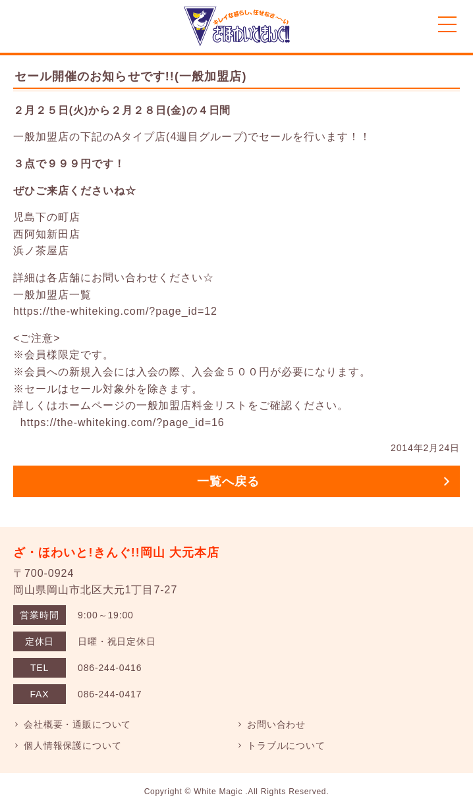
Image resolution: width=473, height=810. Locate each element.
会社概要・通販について (77, 724)
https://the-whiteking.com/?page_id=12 (115, 311)
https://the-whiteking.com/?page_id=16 (122, 422)
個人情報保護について (72, 745)
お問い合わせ (276, 724)
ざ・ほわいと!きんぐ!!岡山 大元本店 (116, 552)
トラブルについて (286, 745)
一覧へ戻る (228, 481)
